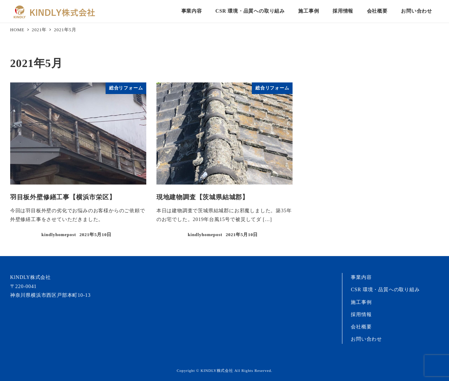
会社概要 (361, 326)
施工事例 (361, 302)
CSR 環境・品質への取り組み (385, 289)
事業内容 (361, 277)
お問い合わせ (366, 339)
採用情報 (361, 314)
